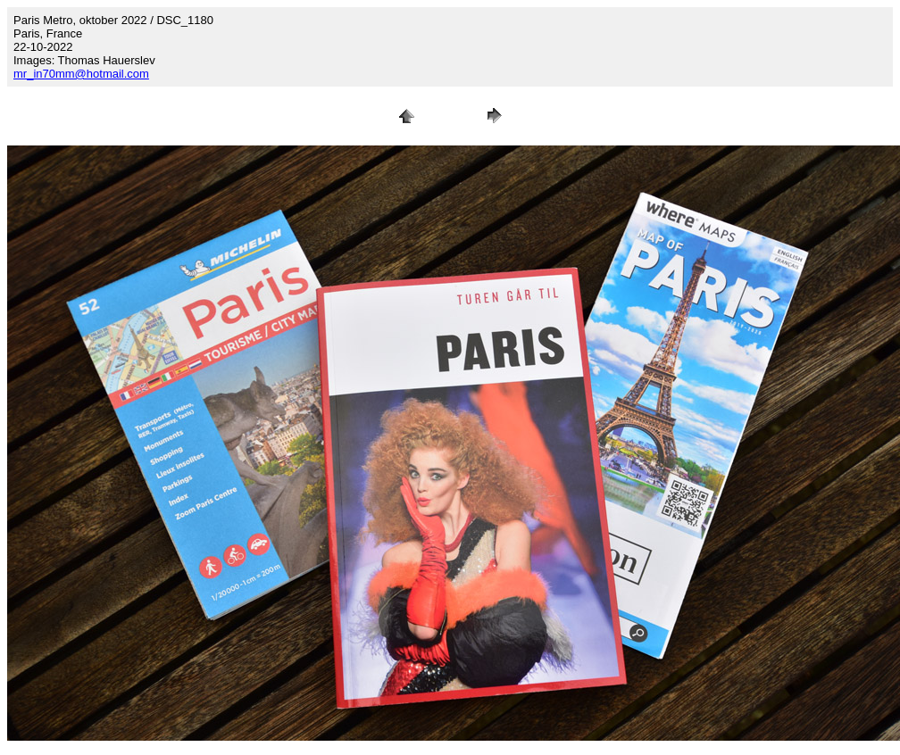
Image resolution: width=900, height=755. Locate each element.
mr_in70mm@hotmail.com (81, 73)
